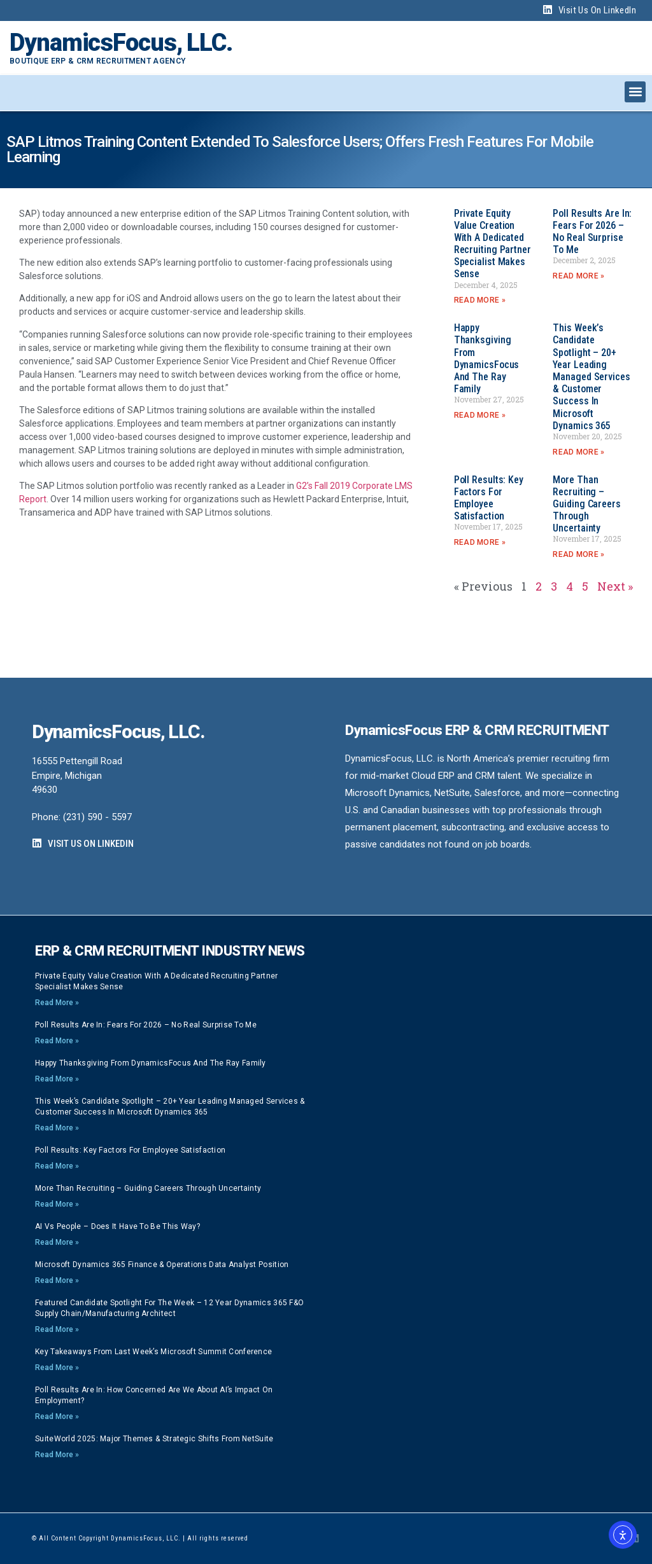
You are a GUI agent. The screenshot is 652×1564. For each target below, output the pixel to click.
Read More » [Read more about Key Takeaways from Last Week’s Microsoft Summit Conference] (57, 1367)
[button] (635, 91)
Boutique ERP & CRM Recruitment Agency (97, 61)
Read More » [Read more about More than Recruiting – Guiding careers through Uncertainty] (578, 554)
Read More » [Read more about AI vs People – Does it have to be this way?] (57, 1242)
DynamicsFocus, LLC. (121, 43)
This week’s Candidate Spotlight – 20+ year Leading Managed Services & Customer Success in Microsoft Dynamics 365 (591, 377)
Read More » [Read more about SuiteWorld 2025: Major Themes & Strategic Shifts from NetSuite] (57, 1454)
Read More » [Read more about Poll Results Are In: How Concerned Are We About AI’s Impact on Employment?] (57, 1416)
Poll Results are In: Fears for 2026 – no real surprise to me (592, 231)
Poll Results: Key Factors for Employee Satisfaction (488, 498)
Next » (615, 586)
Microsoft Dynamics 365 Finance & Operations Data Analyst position (162, 1264)
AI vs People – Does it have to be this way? (117, 1226)
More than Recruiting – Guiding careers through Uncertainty (587, 504)
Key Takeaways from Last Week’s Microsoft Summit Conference (153, 1351)
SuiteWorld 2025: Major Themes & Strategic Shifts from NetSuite (154, 1438)
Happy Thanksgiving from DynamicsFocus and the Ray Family (487, 358)
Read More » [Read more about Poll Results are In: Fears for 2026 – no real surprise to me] (578, 275)
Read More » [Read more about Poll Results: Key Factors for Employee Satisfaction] (480, 542)
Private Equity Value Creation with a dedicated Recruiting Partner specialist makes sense (492, 243)
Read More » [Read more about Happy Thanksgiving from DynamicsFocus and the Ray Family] (480, 415)
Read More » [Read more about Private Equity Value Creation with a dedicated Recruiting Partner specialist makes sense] (480, 300)
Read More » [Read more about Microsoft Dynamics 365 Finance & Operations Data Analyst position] (57, 1280)
